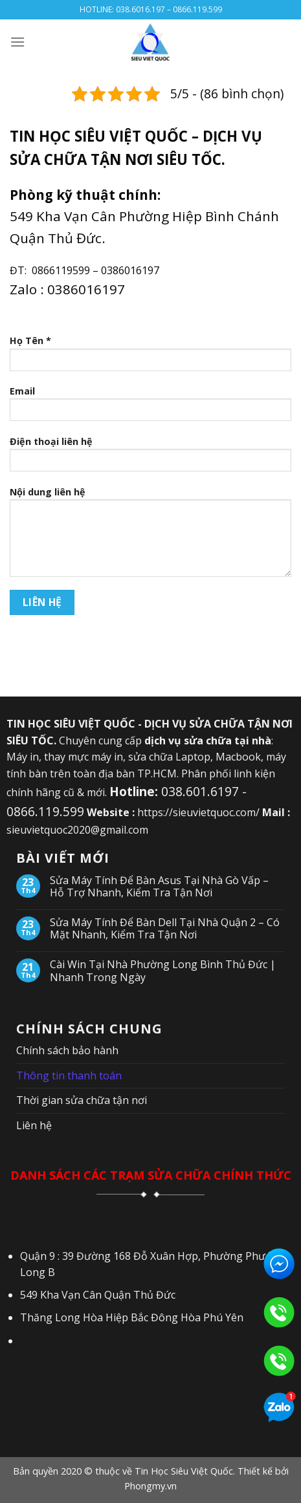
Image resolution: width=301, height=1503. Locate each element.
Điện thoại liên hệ (150, 458)
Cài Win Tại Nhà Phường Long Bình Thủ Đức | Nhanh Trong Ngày (163, 970)
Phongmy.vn (150, 1486)
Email (150, 407)
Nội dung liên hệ (150, 536)
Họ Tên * (150, 357)
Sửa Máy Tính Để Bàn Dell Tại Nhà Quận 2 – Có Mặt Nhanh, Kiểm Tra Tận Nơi (165, 928)
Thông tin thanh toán (69, 1075)
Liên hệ (34, 1125)
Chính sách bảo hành (67, 1050)
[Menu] (17, 42)
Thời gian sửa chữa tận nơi (81, 1100)
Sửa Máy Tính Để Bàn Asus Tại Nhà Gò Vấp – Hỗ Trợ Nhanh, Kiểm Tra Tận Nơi (159, 886)
